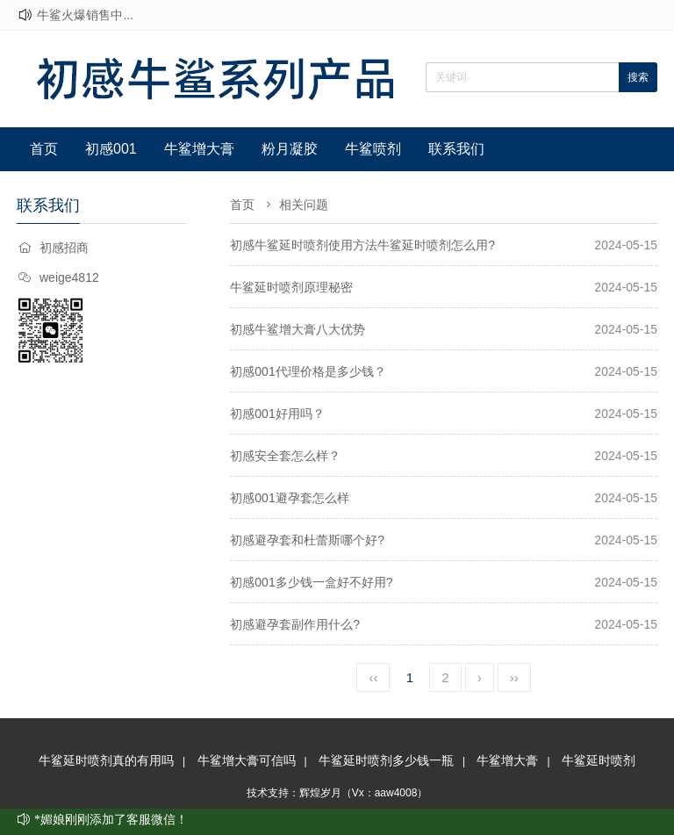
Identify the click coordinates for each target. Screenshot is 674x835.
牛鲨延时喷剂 (598, 760)
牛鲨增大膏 (199, 148)
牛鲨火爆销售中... (85, 15)
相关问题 (303, 205)
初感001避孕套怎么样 (289, 498)
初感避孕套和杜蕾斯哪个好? (307, 540)
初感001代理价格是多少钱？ (307, 371)
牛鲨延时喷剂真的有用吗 (106, 760)
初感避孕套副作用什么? (295, 624)
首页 (44, 148)
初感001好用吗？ (277, 414)
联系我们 (456, 148)
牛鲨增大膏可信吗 (246, 760)
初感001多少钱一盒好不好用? (311, 582)
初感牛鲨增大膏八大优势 (297, 329)
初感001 (111, 148)
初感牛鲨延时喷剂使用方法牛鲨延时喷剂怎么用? (362, 245)
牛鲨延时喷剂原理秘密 (291, 287)
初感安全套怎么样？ (285, 456)
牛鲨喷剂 (373, 148)
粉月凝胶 (290, 148)
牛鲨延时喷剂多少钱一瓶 (386, 760)
